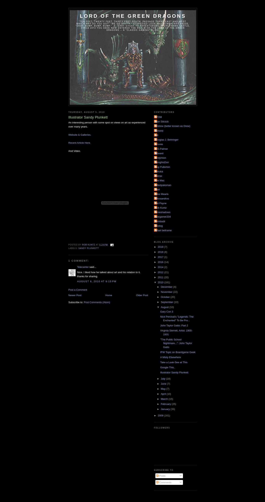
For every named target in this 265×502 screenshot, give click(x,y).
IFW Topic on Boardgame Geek (177, 352)
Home (108, 295)
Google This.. (167, 367)
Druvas (159, 144)
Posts (160, 475)
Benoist (159, 130)
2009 (161, 415)
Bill (156, 135)
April (164, 393)
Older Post (142, 295)
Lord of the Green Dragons (133, 16)
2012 (161, 272)
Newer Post (74, 295)
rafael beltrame (163, 230)
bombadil (160, 221)
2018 (161, 252)
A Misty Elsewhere (170, 357)
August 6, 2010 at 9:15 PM (96, 281)
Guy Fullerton (162, 167)
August (165, 307)
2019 (161, 246)
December (167, 286)
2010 (161, 282)
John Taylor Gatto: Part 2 (174, 325)
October (166, 297)
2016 (161, 262)
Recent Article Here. (79, 142)
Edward (159, 153)
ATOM (158, 117)
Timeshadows (163, 212)
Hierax (158, 175)
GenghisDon (162, 162)
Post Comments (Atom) (97, 302)
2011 (161, 277)
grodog (159, 225)
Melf (157, 189)
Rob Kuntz (161, 207)
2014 (161, 267)
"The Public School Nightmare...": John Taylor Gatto (176, 343)
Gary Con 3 (166, 311)
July (163, 378)
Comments (163, 482)
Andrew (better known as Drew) (172, 126)
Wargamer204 (163, 216)
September (167, 302)
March (165, 399)
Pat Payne (161, 203)
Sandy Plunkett (89, 248)
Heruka (159, 171)
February (166, 404)
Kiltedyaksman (163, 185)
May (163, 388)
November (167, 291)
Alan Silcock (162, 121)
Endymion (160, 157)
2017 (161, 257)
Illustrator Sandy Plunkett (174, 372)
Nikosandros (162, 198)
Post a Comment (77, 289)
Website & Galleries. (79, 134)
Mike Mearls (162, 194)
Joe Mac (159, 180)
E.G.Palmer (161, 148)
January (166, 409)
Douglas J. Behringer (166, 139)
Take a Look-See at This (173, 362)
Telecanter (83, 267)
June (164, 383)
